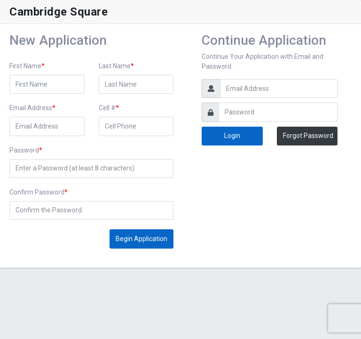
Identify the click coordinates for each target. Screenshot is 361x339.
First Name (25, 66)
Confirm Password (36, 192)
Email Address (30, 108)
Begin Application (141, 238)
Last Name (115, 66)
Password (24, 150)
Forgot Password (308, 135)
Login (232, 135)
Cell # (107, 108)
